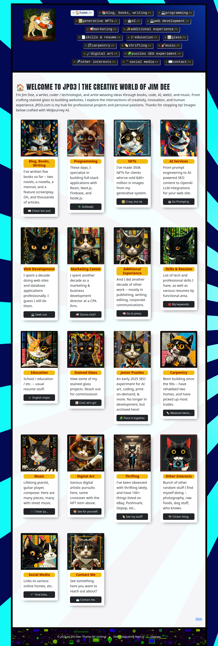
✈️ (94, 62)
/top (198, 618)
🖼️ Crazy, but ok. (132, 201)
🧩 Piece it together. (132, 418)
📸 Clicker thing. (178, 516)
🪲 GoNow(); (86, 207)
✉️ (178, 62)
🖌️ (100, 53)
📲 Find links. (39, 594)
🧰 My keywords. (179, 304)
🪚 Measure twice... (178, 413)
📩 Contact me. (85, 600)
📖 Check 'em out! (39, 211)
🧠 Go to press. (132, 313)
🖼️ (96, 21)
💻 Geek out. (39, 314)
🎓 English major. (39, 397)
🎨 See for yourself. (85, 511)
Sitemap (155, 637)
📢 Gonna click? (86, 314)
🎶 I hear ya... (39, 511)
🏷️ (136, 45)
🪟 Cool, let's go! (85, 403)
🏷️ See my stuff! (132, 516)
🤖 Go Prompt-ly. (179, 201)
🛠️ (99, 45)
